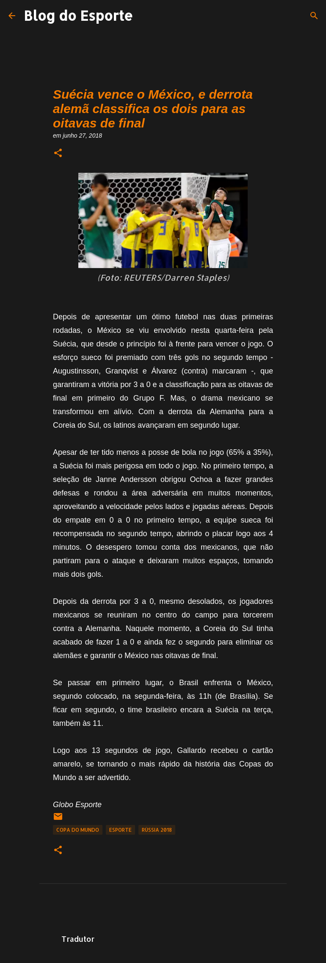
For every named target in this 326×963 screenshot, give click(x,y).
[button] (58, 153)
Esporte (120, 830)
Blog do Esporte (78, 15)
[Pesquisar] (314, 16)
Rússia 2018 (157, 830)
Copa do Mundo (77, 830)
